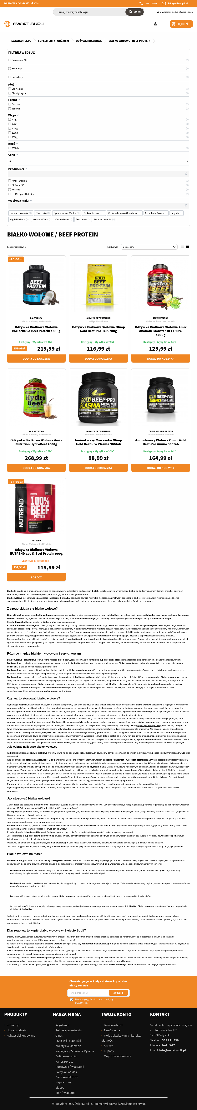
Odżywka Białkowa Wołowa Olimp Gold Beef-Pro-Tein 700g (98, 329)
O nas (59, 1035)
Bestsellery (150, 247)
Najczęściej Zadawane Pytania (74, 1051)
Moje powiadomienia (117, 1056)
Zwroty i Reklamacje (68, 1046)
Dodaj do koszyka (36, 358)
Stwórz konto (186, 11)
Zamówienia (111, 1030)
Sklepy (59, 1087)
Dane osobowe (113, 1025)
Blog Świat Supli (65, 1093)
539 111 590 (151, 3)
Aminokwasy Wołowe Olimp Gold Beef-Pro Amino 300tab (160, 442)
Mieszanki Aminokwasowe (98, 434)
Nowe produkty (16, 1030)
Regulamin (62, 1025)
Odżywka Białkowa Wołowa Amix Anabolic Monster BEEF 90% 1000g (161, 331)
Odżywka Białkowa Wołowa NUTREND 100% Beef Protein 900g (36, 551)
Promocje (12, 1025)
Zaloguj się (168, 11)
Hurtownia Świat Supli (69, 1067)
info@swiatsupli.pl (178, 3)
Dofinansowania (66, 1056)
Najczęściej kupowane (20, 1035)
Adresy (108, 1046)
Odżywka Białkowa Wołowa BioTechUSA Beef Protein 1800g (36, 329)
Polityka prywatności (68, 1030)
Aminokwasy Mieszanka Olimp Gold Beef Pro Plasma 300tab (98, 442)
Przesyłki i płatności (68, 1041)
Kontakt (160, 1014)
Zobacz (36, 577)
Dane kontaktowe (66, 1077)
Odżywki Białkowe (98, 321)
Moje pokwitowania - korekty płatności (121, 1037)
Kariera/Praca (64, 1061)
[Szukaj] (98, 12)
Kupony (108, 1051)
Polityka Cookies (66, 1072)
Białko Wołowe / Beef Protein (36, 321)
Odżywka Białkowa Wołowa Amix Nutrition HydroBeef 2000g (36, 442)
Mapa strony (63, 1082)
